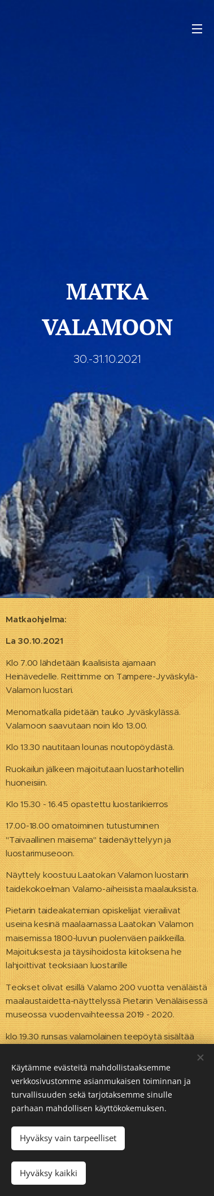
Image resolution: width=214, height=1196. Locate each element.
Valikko (197, 28)
